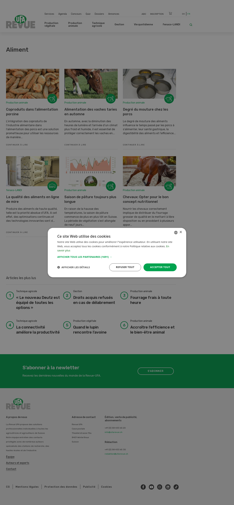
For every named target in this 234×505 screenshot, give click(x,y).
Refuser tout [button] (125, 267)
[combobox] (176, 232)
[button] (117, 256)
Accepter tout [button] (160, 267)
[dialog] (117, 252)
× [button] (180, 232)
